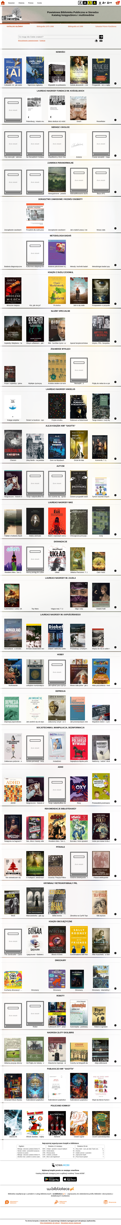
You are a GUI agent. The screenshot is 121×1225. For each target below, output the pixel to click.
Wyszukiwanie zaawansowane (28, 40)
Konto (39, 3)
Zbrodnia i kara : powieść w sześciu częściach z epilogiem (33, 1156)
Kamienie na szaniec (23, 1153)
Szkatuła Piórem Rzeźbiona (105, 26)
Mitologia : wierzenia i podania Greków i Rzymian (30, 1149)
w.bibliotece (59, 1194)
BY (94, 3)
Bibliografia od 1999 (75, 26)
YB (89, 3)
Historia (21, 3)
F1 (104, 3)
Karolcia (78, 1151)
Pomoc (30, 3)
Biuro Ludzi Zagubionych (53, 1156)
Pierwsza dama (51, 1153)
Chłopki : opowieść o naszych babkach (57, 1149)
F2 (109, 3)
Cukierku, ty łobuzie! (52, 1154)
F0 (100, 3)
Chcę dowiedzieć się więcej (49, 1223)
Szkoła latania (50, 1151)
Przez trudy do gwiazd (82, 1156)
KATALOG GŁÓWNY (15, 26)
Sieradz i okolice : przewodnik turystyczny (28, 1151)
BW (85, 3)
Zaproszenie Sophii (81, 1154)
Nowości (11, 3)
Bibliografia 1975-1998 (45, 26)
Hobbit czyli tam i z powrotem (83, 1153)
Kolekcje (42, 40)
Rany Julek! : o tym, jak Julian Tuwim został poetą (89, 1149)
